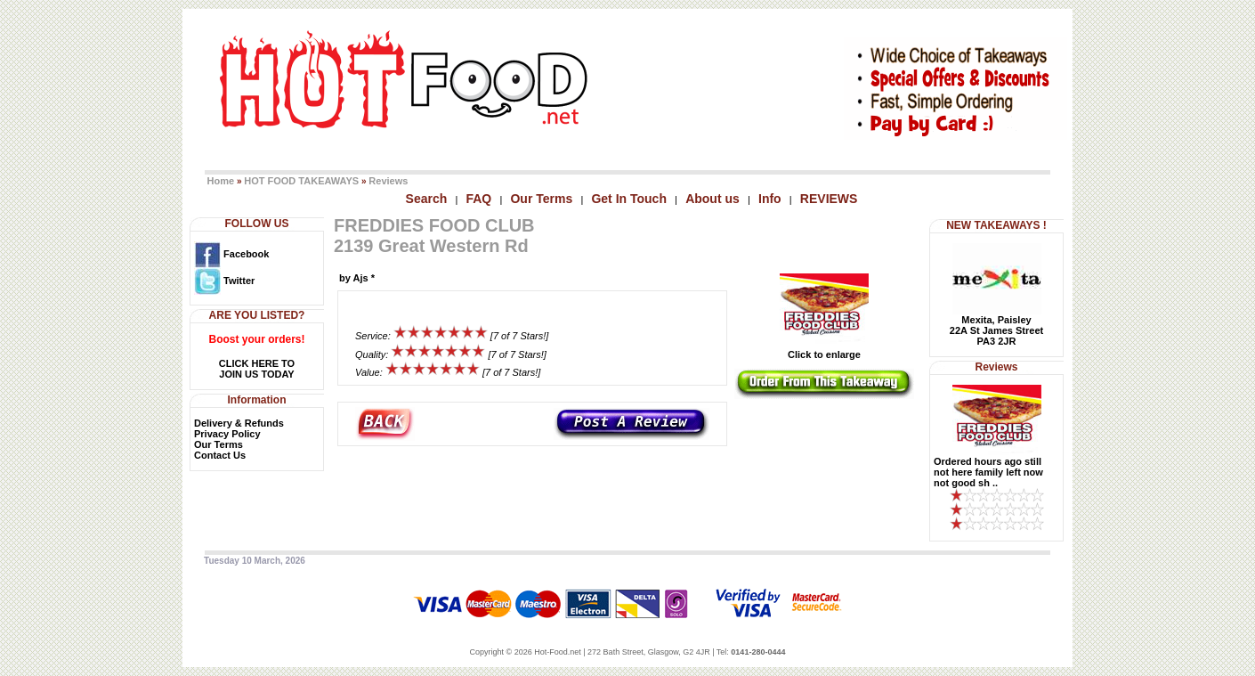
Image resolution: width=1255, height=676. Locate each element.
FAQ (478, 198)
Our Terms (541, 198)
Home (221, 180)
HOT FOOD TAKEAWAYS (301, 180)
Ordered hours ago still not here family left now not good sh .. (988, 472)
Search (427, 198)
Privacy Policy (227, 433)
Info (769, 198)
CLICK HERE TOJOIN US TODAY (257, 368)
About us (712, 198)
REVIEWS (829, 198)
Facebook (231, 253)
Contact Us (220, 455)
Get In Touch (629, 198)
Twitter (224, 280)
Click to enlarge (824, 350)
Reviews (388, 180)
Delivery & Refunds (239, 423)
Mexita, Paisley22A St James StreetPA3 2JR (996, 330)
